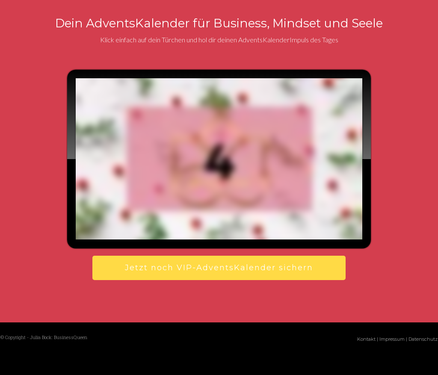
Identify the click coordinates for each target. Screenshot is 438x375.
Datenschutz (423, 339)
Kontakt (366, 339)
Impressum (392, 339)
